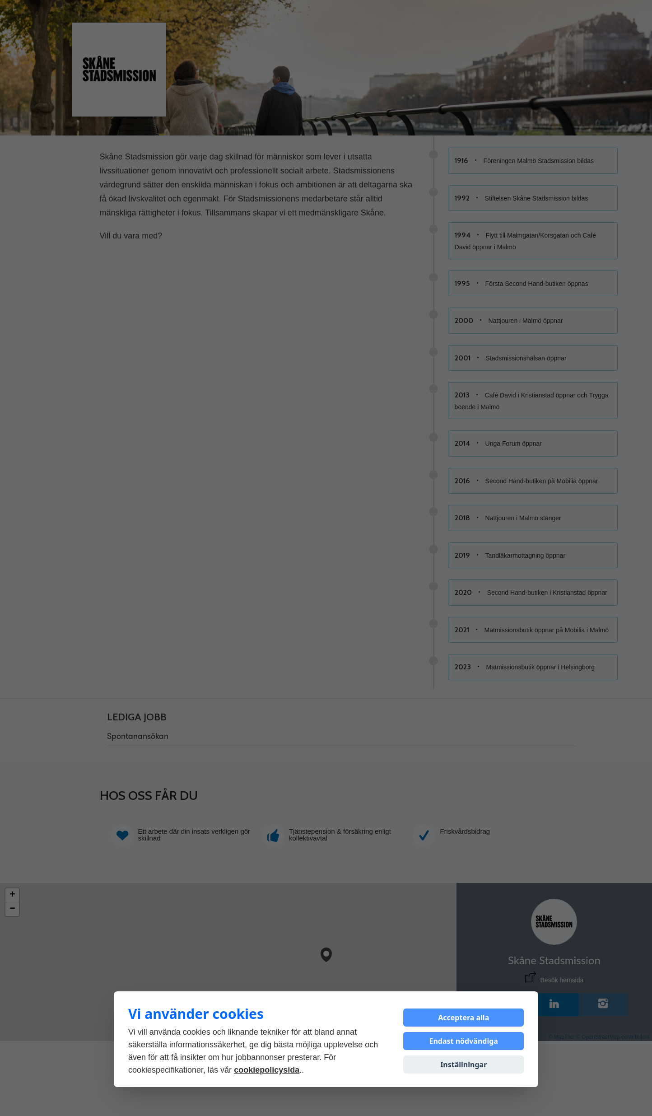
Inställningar (463, 1064)
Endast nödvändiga (463, 1041)
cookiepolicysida (266, 1069)
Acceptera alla (463, 1018)
